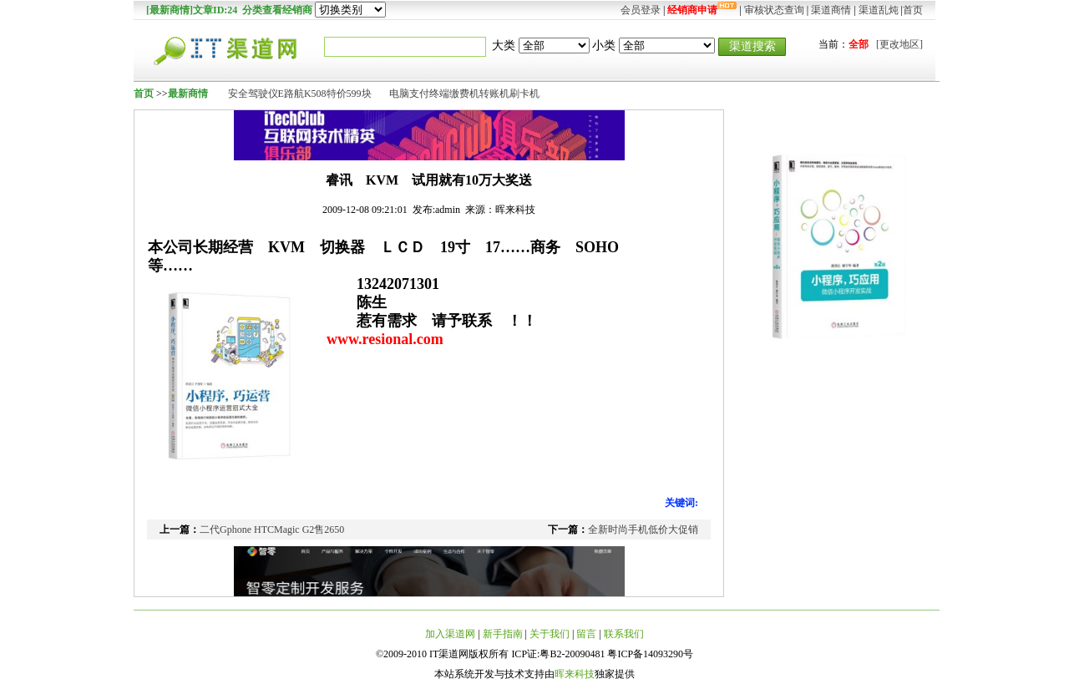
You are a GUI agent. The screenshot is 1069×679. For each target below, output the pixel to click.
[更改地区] (899, 44)
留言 (586, 634)
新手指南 (503, 634)
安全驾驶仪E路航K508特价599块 (300, 93)
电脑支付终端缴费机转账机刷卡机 (464, 93)
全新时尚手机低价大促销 (643, 529)
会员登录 (641, 10)
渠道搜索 (752, 46)
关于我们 (549, 634)
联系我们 (624, 634)
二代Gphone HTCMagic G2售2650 (272, 529)
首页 (913, 10)
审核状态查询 (774, 10)
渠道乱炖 (879, 10)
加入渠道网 (450, 634)
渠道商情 (831, 10)
